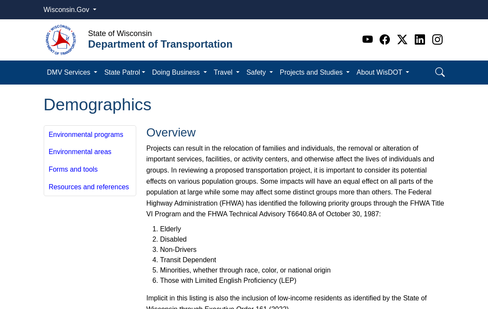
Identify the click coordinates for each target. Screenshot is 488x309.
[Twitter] (403, 39)
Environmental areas (79, 151)
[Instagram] (437, 39)
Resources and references (88, 187)
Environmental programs (85, 134)
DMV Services (70, 72)
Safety (257, 72)
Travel (224, 72)
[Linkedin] (421, 39)
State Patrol (122, 72)
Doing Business (177, 72)
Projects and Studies (312, 72)
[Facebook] (386, 39)
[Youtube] (369, 39)
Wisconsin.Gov (67, 9)
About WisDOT (380, 72)
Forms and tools (73, 169)
